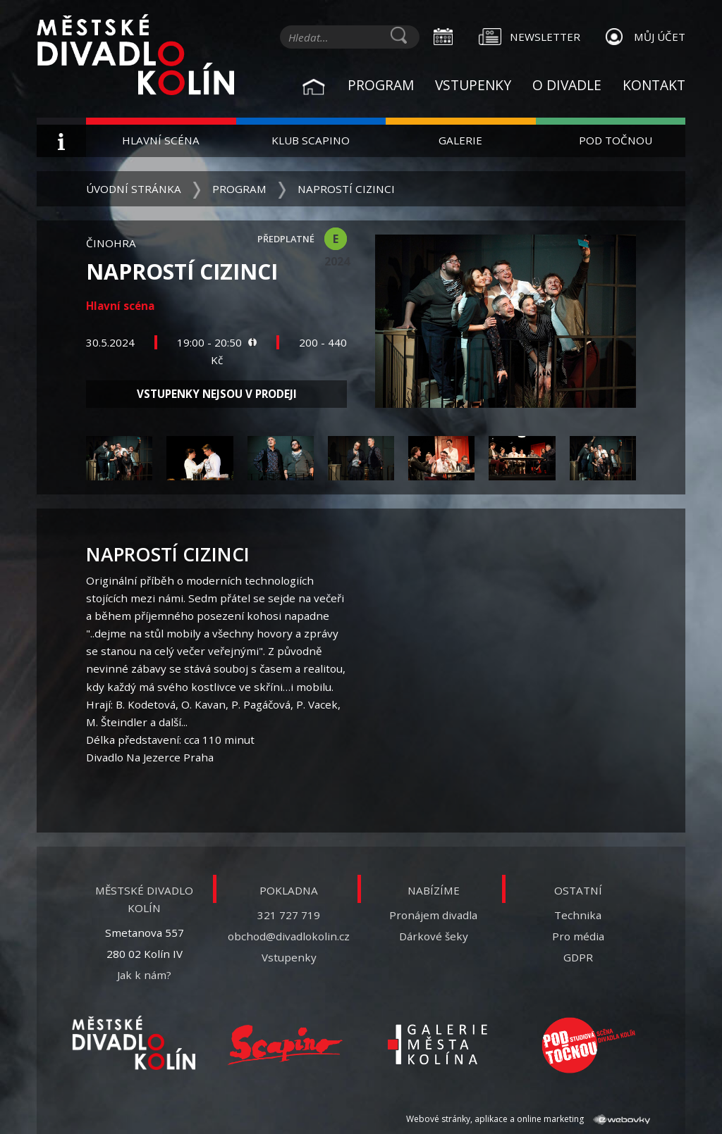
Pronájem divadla (433, 915)
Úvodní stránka (133, 189)
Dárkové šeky (433, 936)
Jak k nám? (144, 975)
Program (381, 84)
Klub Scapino (310, 140)
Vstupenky (473, 84)
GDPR (578, 957)
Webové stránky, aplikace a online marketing (528, 1119)
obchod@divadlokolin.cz (289, 936)
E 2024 (335, 240)
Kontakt (654, 84)
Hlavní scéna (161, 140)
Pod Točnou (615, 140)
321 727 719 (288, 915)
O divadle (566, 84)
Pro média (578, 936)
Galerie (460, 140)
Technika (577, 915)
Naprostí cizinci (346, 189)
